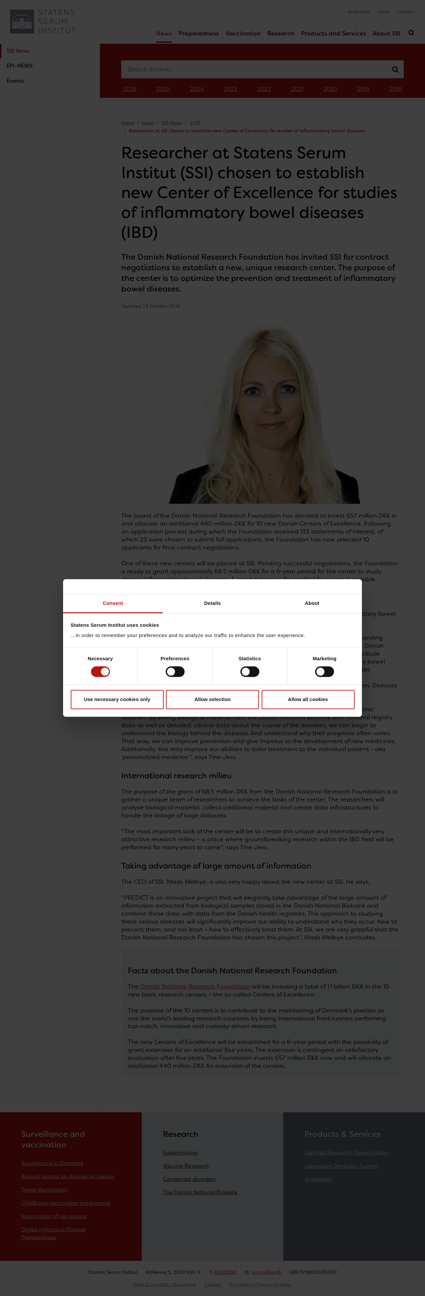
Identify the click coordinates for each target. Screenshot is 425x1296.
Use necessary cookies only (117, 699)
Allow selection (212, 699)
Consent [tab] (113, 603)
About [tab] (312, 603)
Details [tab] (212, 603)
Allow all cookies (308, 699)
